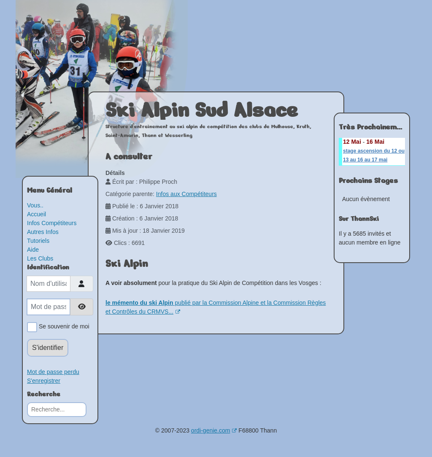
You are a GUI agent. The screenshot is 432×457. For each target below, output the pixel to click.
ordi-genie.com (214, 430)
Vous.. (35, 205)
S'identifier (47, 347)
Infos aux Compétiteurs (186, 194)
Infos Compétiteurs (52, 223)
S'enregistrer (43, 380)
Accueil (36, 214)
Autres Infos (43, 231)
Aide (33, 249)
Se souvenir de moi (62, 327)
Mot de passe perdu (53, 371)
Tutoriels (38, 240)
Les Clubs (40, 258)
